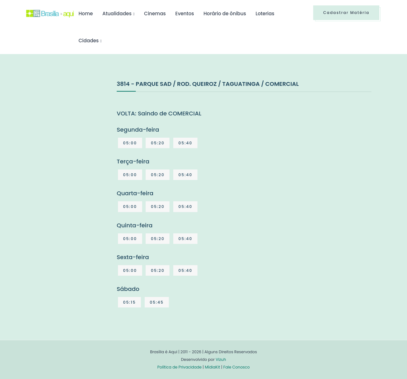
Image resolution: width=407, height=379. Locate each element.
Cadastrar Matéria (346, 12)
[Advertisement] (73, 127)
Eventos (184, 13)
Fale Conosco (236, 367)
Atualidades (117, 13)
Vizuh (221, 359)
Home (86, 13)
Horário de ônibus (225, 13)
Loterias (265, 13)
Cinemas (155, 13)
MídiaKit (212, 367)
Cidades (89, 40)
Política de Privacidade (179, 367)
